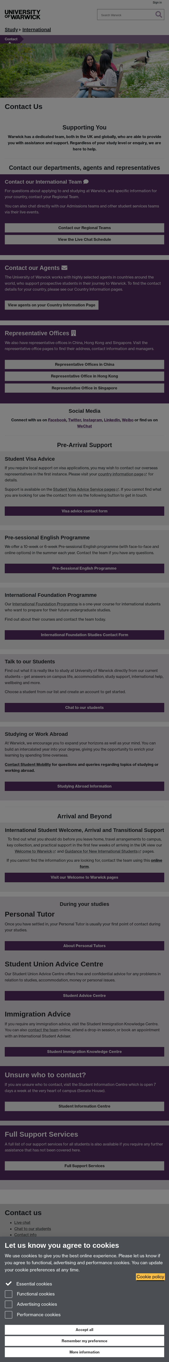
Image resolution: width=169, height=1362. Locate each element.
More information (84, 1352)
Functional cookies (30, 1294)
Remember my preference (84, 1341)
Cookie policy (150, 1276)
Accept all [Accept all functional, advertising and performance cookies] (84, 1329)
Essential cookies (28, 1283)
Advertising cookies (31, 1304)
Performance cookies (33, 1315)
